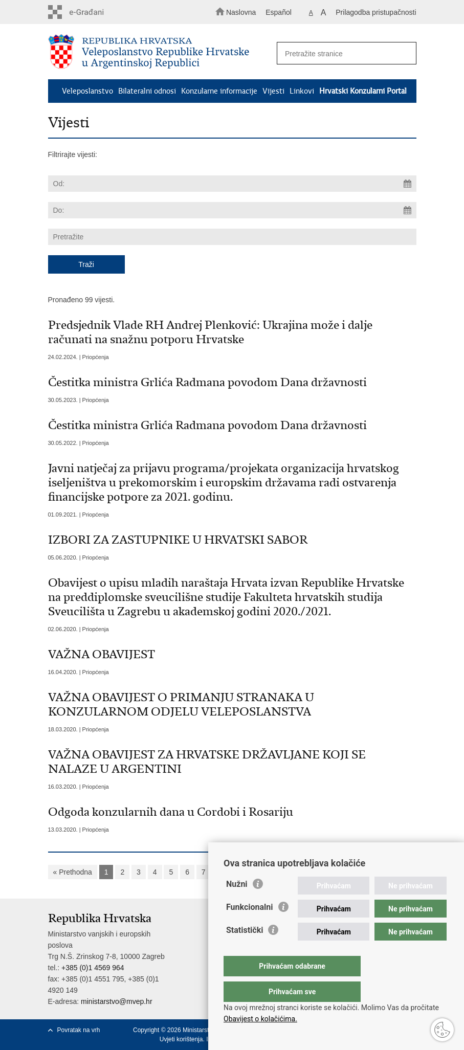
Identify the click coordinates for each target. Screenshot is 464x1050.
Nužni (237, 904)
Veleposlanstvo (87, 91)
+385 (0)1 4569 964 (92, 968)
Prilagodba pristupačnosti (376, 12)
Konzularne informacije (219, 91)
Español (279, 12)
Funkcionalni (249, 927)
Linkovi (302, 91)
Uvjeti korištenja (181, 1039)
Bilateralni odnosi (147, 91)
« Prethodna (72, 872)
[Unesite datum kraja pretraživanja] (232, 210)
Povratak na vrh (78, 1030)
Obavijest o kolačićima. (260, 1019)
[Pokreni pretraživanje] (404, 54)
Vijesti (273, 91)
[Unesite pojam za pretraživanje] (343, 53)
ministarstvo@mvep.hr (116, 1001)
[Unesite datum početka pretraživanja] (232, 183)
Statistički (244, 950)
